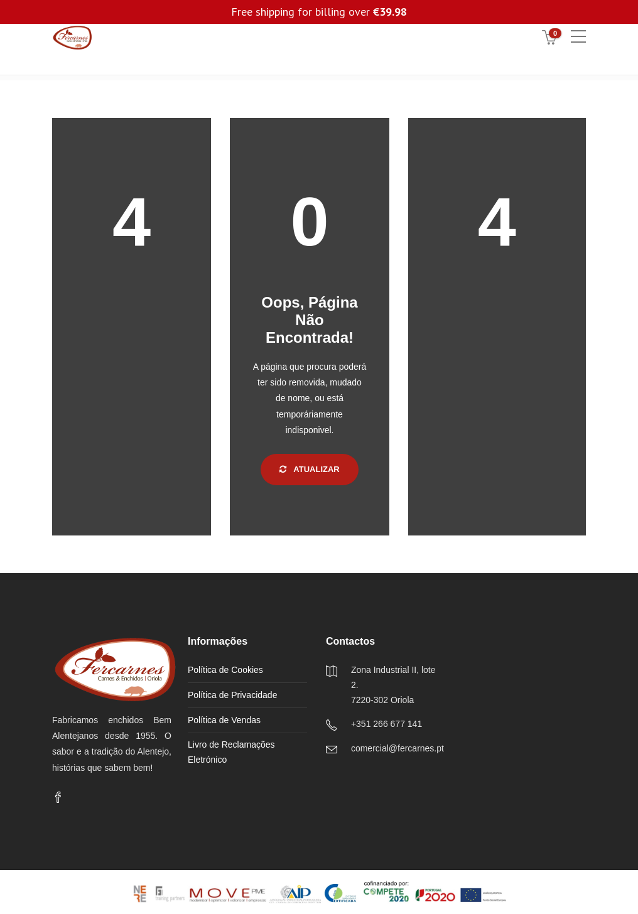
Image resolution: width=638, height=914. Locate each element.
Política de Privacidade (232, 695)
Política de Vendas (224, 720)
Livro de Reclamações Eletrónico (231, 752)
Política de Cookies (225, 670)
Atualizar (309, 469)
